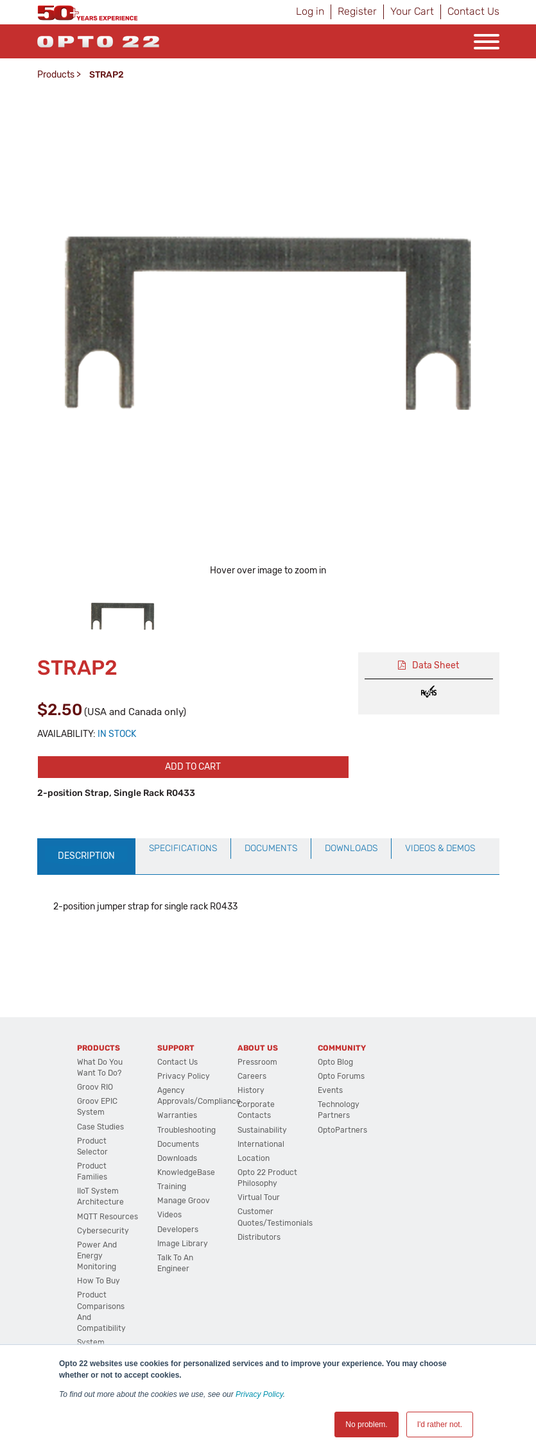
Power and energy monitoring (97, 1255)
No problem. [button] (366, 1424)
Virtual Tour (259, 1197)
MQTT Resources (107, 1216)
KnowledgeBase (186, 1172)
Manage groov (183, 1200)
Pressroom (257, 1062)
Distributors (259, 1237)
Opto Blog (335, 1062)
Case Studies (100, 1126)
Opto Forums (341, 1076)
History (251, 1090)
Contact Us (473, 11)
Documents (178, 1144)
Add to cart (193, 766)
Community (342, 1048)
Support (176, 1048)
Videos (169, 1214)
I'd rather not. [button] (439, 1424)
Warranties (177, 1115)
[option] (123, 616)
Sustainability (262, 1130)
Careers (252, 1076)
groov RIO (95, 1087)
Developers (177, 1229)
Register (357, 11)
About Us (258, 1048)
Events (330, 1090)
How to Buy (98, 1280)
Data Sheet (435, 665)
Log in (310, 11)
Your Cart (412, 11)
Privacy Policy (259, 1394)
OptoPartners (342, 1130)
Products (55, 74)
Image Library (182, 1243)
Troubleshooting (186, 1130)
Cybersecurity (103, 1230)
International (261, 1144)
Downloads (177, 1158)
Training (171, 1186)
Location (254, 1158)
